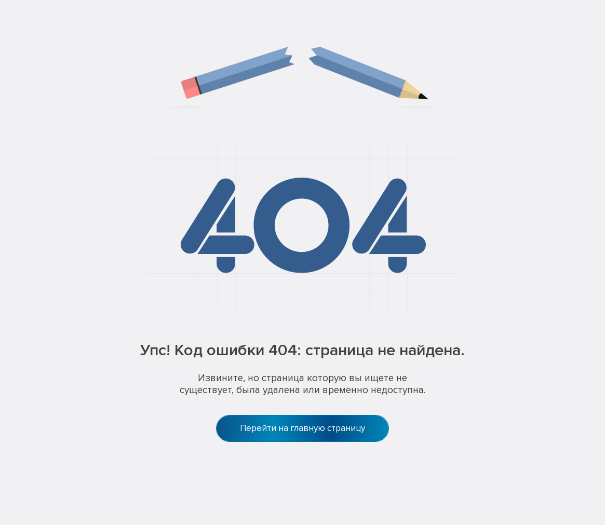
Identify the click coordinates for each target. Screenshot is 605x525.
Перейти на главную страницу (302, 428)
